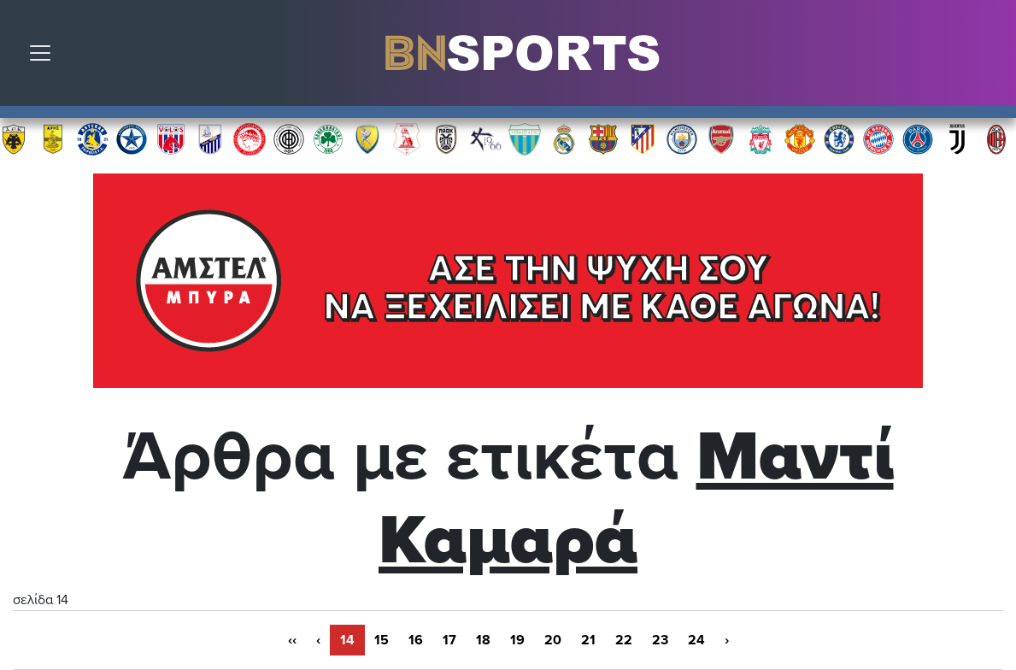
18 (483, 640)
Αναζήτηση (990, 57)
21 (588, 640)
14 (347, 640)
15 (381, 640)
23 (660, 640)
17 (449, 640)
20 (552, 640)
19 (517, 640)
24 (696, 640)
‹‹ (292, 640)
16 (415, 640)
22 (623, 640)
